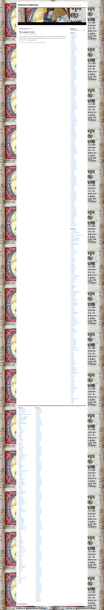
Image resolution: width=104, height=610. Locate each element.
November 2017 (74, 137)
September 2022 (74, 64)
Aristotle (72, 236)
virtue (37, 42)
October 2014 (73, 182)
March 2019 (73, 116)
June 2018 (73, 128)
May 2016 (73, 158)
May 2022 (73, 69)
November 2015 (74, 165)
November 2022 (74, 61)
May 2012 (73, 220)
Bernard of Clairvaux (75, 244)
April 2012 (73, 222)
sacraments (73, 376)
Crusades (73, 264)
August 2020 (73, 95)
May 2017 (73, 142)
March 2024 (73, 44)
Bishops (72, 247)
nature (72, 335)
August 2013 (73, 201)
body (72, 248)
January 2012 (73, 226)
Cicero (72, 257)
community (73, 260)
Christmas (73, 256)
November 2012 (74, 213)
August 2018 (73, 125)
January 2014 (73, 194)
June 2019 (73, 112)
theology (31, 42)
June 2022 (73, 67)
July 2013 (73, 202)
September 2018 (74, 124)
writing (72, 402)
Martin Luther (73, 321)
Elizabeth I (73, 270)
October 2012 (73, 214)
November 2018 (74, 121)
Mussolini (73, 334)
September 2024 (74, 36)
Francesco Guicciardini (75, 275)
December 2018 (74, 120)
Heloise (72, 288)
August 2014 (73, 185)
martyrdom (73, 325)
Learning (72, 311)
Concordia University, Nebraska (51, 609)
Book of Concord (74, 250)
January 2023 (73, 58)
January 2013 (73, 210)
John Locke (73, 301)
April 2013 (73, 206)
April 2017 (73, 143)
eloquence (73, 271)
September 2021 (74, 78)
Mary (72, 326)
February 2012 (73, 224)
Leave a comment (41, 42)
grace (72, 283)
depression (73, 266)
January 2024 (73, 45)
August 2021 (73, 79)
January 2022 (73, 73)
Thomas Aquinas (74, 386)
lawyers (72, 309)
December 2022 (74, 60)
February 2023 (73, 57)
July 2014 (73, 186)
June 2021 (73, 82)
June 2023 (73, 53)
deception (73, 265)
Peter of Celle (73, 345)
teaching (72, 384)
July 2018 (73, 126)
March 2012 (73, 223)
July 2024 (73, 39)
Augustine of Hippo (74, 240)
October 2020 (73, 92)
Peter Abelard (73, 339)
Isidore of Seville (74, 299)
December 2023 (74, 47)
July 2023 (73, 52)
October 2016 (73, 151)
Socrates (72, 380)
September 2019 (74, 108)
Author (24, 23)
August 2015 (73, 169)
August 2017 (73, 139)
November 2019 (74, 107)
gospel (72, 281)
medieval (73, 328)
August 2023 (73, 50)
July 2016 (73, 155)
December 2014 (74, 180)
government (73, 282)
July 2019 (73, 111)
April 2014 (73, 190)
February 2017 (73, 146)
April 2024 (73, 43)
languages (73, 308)
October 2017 (73, 138)
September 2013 (74, 199)
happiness (73, 287)
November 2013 (74, 197)
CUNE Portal (62, 609)
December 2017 (74, 135)
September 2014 (74, 184)
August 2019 (73, 109)
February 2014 (73, 193)
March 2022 (73, 70)
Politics (72, 355)
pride (72, 359)
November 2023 (74, 48)
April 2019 (73, 114)
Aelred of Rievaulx (74, 230)
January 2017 (73, 147)
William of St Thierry (75, 398)
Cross (72, 262)
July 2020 (73, 96)
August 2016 (73, 154)
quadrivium (73, 360)
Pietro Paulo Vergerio (75, 350)
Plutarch (72, 352)
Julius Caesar (73, 305)
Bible (72, 245)
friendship (73, 278)
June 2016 (73, 156)
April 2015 (73, 175)
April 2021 (73, 84)
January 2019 (73, 118)
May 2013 (73, 205)
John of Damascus (74, 303)
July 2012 (73, 218)
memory (72, 329)
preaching (27, 42)
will (72, 397)
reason (72, 366)
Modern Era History (74, 332)
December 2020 (74, 90)
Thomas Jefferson (74, 388)
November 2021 (74, 75)
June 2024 (73, 40)
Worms (72, 401)
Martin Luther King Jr (75, 322)
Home (20, 23)
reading (72, 364)
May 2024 (73, 41)
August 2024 (73, 37)
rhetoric (72, 371)
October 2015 (73, 167)
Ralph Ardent (73, 363)
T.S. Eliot (73, 381)
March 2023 (73, 56)
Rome (72, 375)
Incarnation (73, 294)
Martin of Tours (74, 324)
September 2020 (74, 94)
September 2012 (74, 215)
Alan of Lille (73, 231)
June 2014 (73, 188)
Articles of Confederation (75, 237)
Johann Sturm (73, 300)
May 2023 (73, 54)
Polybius (72, 356)
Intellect (72, 298)
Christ (72, 254)
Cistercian (73, 258)
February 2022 (73, 71)
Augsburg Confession (75, 239)
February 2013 (73, 209)
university (73, 390)
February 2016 (73, 162)
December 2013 (74, 196)
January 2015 (73, 179)
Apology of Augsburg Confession (77, 235)
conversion (73, 261)
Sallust (72, 377)
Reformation (73, 367)
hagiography (73, 286)
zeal (72, 403)
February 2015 (73, 177)
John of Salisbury (74, 304)
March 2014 (73, 192)
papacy (72, 337)
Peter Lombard (74, 342)
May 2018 (73, 129)
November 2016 (74, 150)
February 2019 (73, 117)
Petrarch (72, 346)
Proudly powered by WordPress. (77, 603)
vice (34, 42)
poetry (72, 354)
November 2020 (74, 91)
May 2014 (73, 189)
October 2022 (73, 62)
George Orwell (74, 279)
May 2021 (73, 83)
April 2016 (73, 159)
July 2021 (73, 80)
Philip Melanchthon (74, 347)
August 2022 (73, 65)
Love (24, 42)
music (72, 333)
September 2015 (74, 168)
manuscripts (73, 318)
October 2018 (73, 122)
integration (73, 296)
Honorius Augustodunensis (76, 291)
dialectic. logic (74, 267)
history (72, 290)
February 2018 (73, 133)
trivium (72, 389)
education (73, 269)
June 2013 (73, 203)
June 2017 (73, 141)
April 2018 (73, 130)
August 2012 (73, 216)
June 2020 (73, 97)
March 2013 (73, 207)
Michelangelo (73, 330)
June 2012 (73, 219)
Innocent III (73, 295)
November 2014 (74, 181)
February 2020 (73, 103)
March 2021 (73, 86)
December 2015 (74, 164)
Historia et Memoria (28, 5)
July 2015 (73, 171)
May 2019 (73, 113)
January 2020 (73, 104)
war (72, 396)
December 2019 (74, 105)
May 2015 (73, 173)
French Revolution (74, 277)
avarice (72, 241)
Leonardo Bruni (74, 313)
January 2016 (73, 163)
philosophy (73, 349)
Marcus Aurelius (74, 320)
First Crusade (73, 274)
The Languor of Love (26, 32)
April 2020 (73, 100)
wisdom (72, 400)
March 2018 (73, 131)
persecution (73, 338)
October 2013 (73, 198)
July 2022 (73, 66)
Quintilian (73, 362)
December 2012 (74, 211)
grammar (72, 284)
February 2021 (73, 87)
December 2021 (74, 74)
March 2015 (73, 176)
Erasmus (72, 273)
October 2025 (73, 35)
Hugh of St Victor (74, 292)
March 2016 (73, 160)
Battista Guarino (74, 243)
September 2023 (74, 49)
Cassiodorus (73, 253)
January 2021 (73, 88)
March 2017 (73, 145)
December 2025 (74, 33)
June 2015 (73, 172)
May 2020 (73, 99)
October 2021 (73, 77)
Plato (72, 351)
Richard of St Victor (74, 372)
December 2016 (74, 148)
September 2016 (74, 152)
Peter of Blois (73, 343)
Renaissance (73, 368)
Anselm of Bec (74, 233)
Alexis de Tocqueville (75, 232)
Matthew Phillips (33, 33)
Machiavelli (73, 317)
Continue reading (32, 40)
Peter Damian (73, 341)
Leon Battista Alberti (75, 312)
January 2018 (73, 134)
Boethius (72, 249)
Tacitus (72, 383)
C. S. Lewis (73, 252)
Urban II (72, 392)
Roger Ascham (74, 373)
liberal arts (73, 315)
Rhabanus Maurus (74, 369)
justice (72, 307)
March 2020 (73, 101)
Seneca (72, 379)
